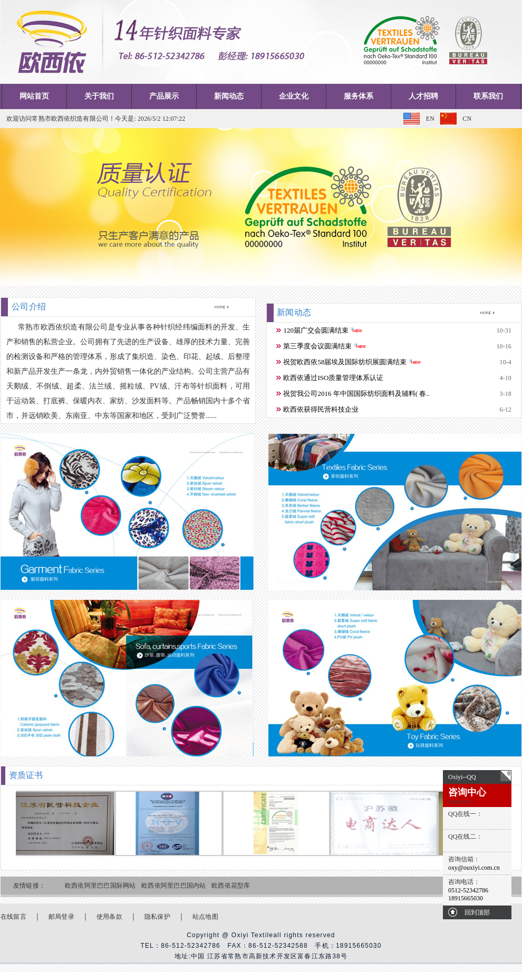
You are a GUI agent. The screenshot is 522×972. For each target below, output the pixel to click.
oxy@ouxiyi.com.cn (474, 867)
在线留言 (13, 916)
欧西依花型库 (230, 885)
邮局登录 (61, 916)
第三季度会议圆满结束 (317, 346)
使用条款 (109, 916)
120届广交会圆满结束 (316, 330)
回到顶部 (477, 912)
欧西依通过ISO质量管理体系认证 (333, 378)
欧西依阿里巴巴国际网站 (100, 885)
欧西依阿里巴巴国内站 (173, 885)
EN (430, 118)
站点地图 (205, 916)
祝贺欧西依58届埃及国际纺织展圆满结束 (345, 362)
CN (466, 118)
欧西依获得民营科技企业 (321, 409)
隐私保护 (157, 916)
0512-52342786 (468, 890)
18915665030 (465, 898)
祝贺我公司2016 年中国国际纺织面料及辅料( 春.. (356, 393)
